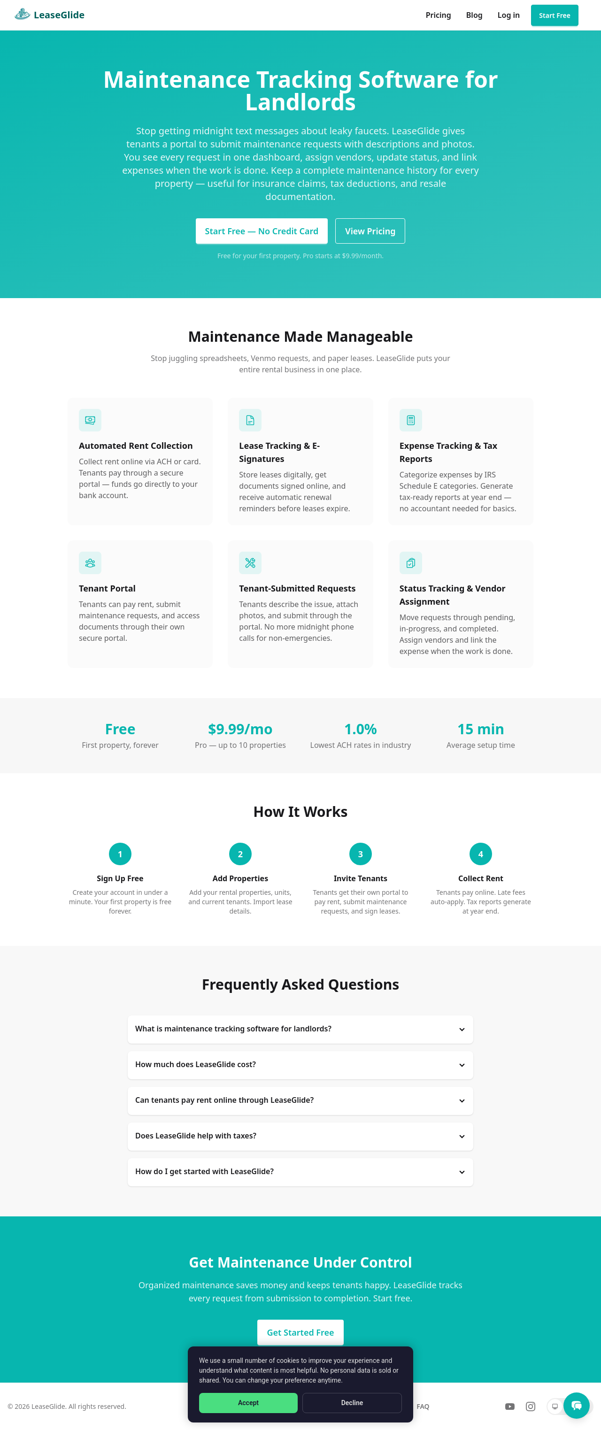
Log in (509, 15)
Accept (248, 1403)
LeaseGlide (48, 15)
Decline (352, 1403)
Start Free (554, 15)
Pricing (438, 15)
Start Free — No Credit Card (262, 231)
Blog (474, 15)
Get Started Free (300, 1332)
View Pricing (370, 231)
